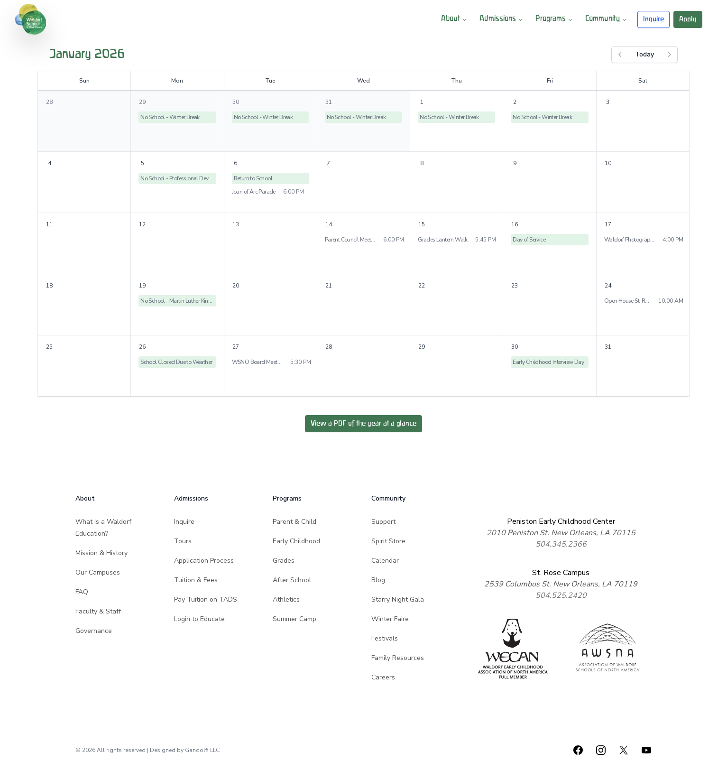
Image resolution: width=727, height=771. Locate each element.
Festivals (384, 638)
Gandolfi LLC (202, 750)
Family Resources (397, 657)
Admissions (501, 19)
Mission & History (101, 552)
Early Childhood (296, 541)
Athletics (286, 599)
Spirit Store (388, 541)
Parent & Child (294, 521)
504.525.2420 (561, 595)
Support (383, 521)
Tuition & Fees (196, 580)
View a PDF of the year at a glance (363, 423)
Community (606, 19)
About (454, 19)
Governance (93, 630)
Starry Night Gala (397, 599)
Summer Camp (294, 618)
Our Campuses (97, 572)
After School (292, 580)
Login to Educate (199, 618)
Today (644, 54)
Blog (378, 580)
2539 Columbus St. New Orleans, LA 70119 (560, 584)
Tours (183, 541)
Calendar (385, 560)
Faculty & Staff (98, 611)
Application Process (204, 560)
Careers (383, 677)
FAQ (81, 591)
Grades (283, 560)
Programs (554, 19)
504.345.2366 (561, 544)
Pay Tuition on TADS (205, 599)
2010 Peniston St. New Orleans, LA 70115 (561, 533)
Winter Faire (390, 618)
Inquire (653, 19)
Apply (688, 19)
